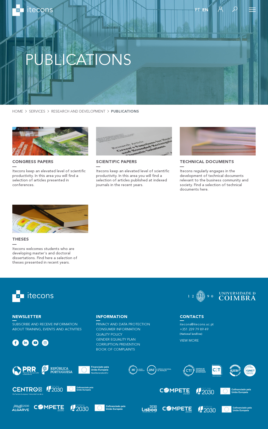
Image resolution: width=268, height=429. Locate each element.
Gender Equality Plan (116, 339)
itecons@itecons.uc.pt (197, 324)
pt (197, 10)
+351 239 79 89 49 (194, 329)
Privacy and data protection (123, 324)
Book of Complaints (115, 349)
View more (189, 340)
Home (17, 111)
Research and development (78, 111)
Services (37, 111)
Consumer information (118, 329)
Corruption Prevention (118, 344)
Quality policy (109, 334)
